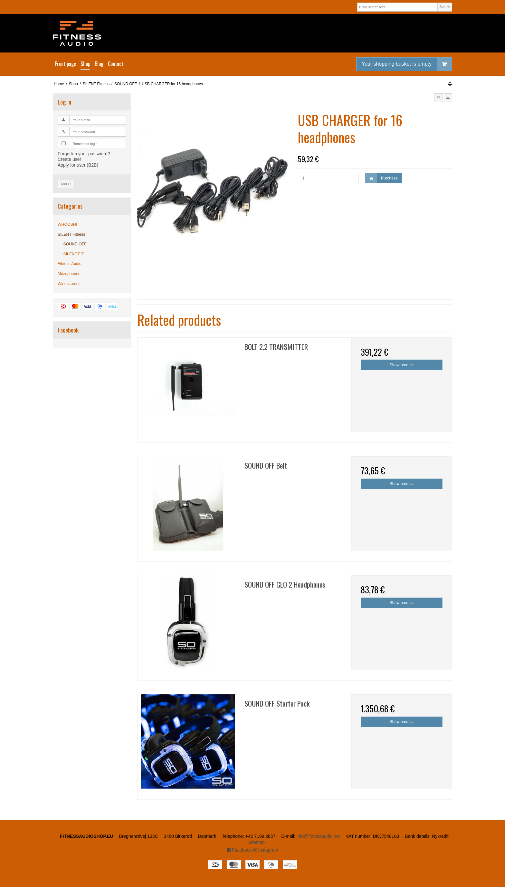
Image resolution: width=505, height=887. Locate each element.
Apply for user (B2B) (78, 165)
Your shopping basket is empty (407, 64)
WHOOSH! (67, 224)
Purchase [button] (381, 178)
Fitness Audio (69, 263)
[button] (438, 97)
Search (444, 7)
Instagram (265, 850)
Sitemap (256, 842)
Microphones (69, 273)
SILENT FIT (73, 254)
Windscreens (69, 283)
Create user (69, 159)
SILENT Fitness (71, 234)
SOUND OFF (75, 244)
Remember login (85, 144)
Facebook (239, 850)
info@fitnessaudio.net (318, 836)
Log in (66, 183)
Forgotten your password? (84, 153)
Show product (402, 365)
